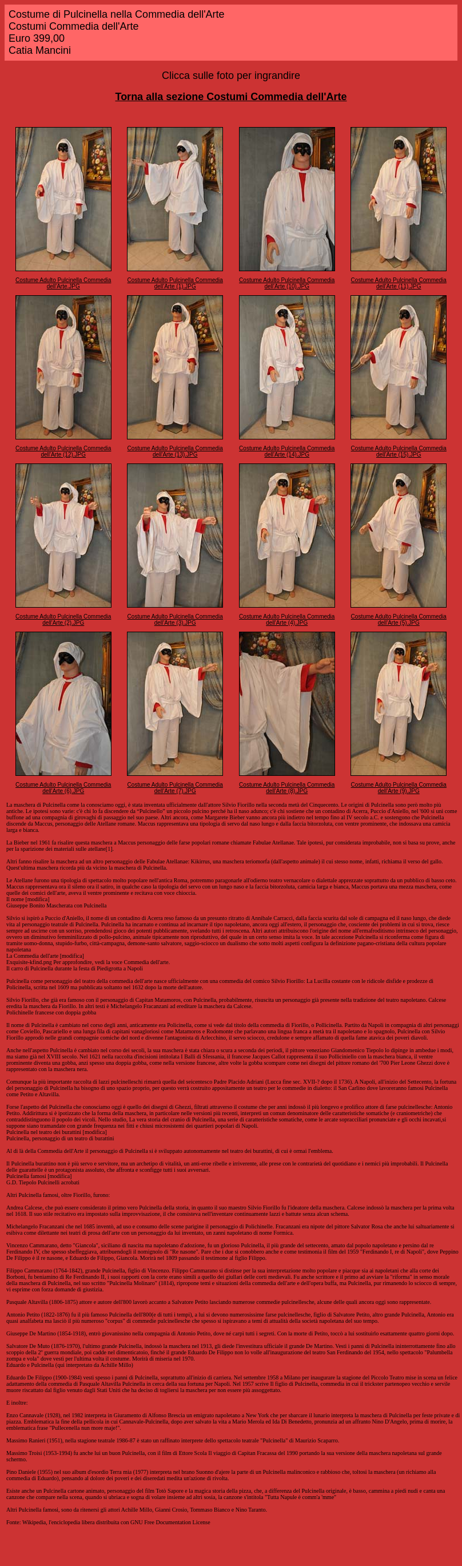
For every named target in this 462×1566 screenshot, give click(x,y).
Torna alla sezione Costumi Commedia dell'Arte (230, 96)
